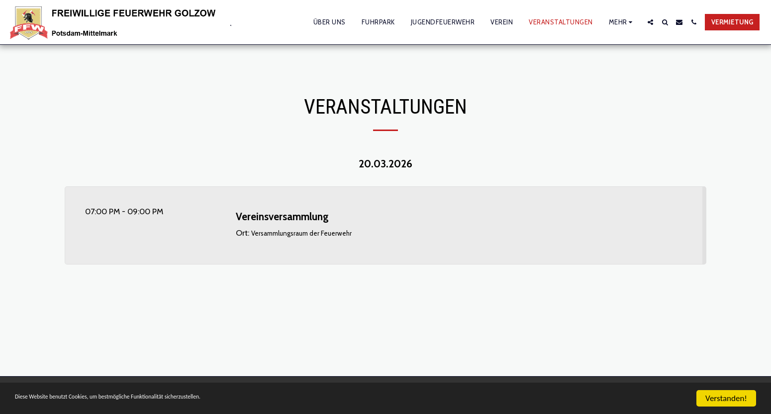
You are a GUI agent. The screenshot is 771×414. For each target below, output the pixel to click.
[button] (650, 22)
